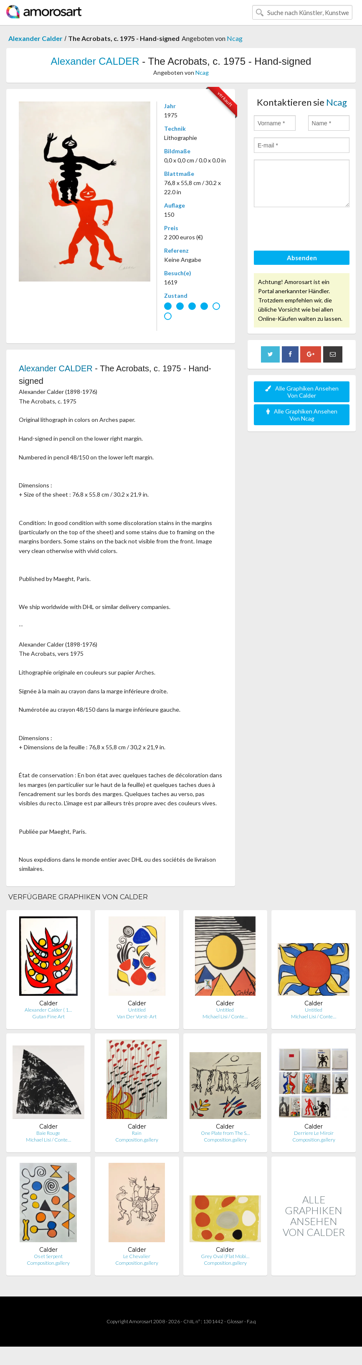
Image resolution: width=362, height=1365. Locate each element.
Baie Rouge (48, 1133)
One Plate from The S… (225, 1133)
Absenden (302, 257)
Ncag (235, 38)
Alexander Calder (35, 38)
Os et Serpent (48, 1256)
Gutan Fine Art (48, 1016)
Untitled (137, 1010)
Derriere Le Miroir (314, 1133)
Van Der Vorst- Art (137, 1016)
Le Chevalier (136, 1256)
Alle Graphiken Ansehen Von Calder (302, 392)
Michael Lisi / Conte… (225, 1016)
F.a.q (251, 1321)
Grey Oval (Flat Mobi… (225, 1256)
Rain (137, 1133)
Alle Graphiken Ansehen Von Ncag (301, 415)
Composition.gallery (136, 1140)
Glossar (235, 1321)
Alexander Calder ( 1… (48, 1010)
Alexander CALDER (95, 61)
